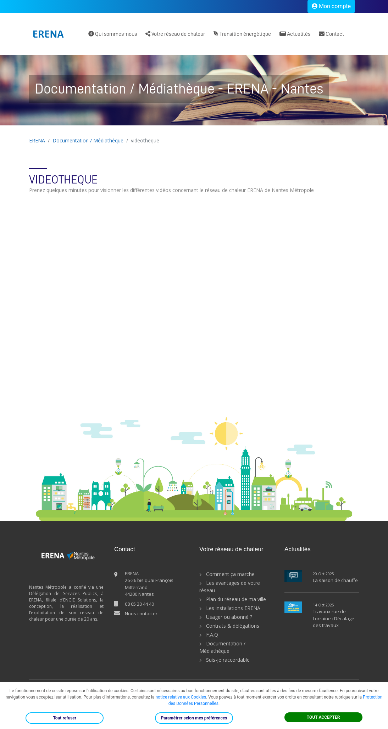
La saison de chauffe (335, 580)
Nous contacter (141, 613)
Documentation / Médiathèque (87, 140)
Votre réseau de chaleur (175, 34)
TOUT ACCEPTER (323, 717)
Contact (331, 34)
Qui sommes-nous (112, 34)
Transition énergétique (242, 34)
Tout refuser (64, 718)
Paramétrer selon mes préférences (194, 718)
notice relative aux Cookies (180, 697)
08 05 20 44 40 (139, 604)
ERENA (37, 140)
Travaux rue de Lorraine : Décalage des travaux (333, 618)
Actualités (294, 34)
